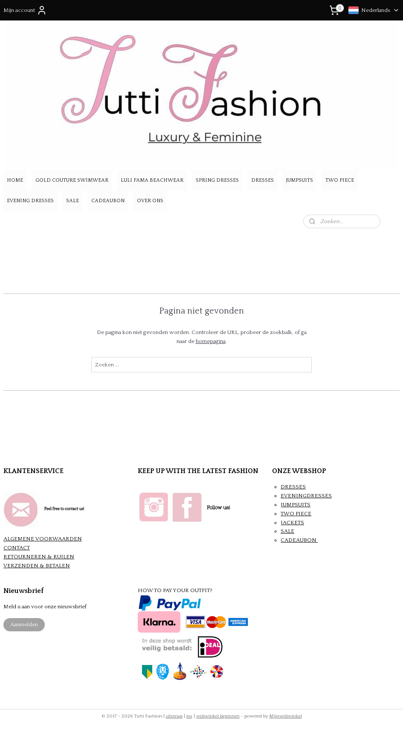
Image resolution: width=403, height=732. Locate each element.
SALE (72, 200)
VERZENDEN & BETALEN (36, 566)
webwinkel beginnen (218, 716)
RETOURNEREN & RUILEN (38, 557)
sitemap (174, 716)
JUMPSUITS (299, 180)
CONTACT (16, 548)
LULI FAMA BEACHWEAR (152, 180)
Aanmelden (24, 624)
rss (189, 716)
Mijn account (25, 10)
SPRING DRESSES (217, 180)
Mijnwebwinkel (286, 716)
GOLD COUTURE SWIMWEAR (71, 180)
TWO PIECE (339, 180)
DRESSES (262, 180)
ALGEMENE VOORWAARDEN (42, 539)
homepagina (211, 341)
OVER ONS (150, 200)
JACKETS (292, 523)
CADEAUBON (108, 200)
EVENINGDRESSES (306, 496)
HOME (15, 180)
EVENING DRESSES (30, 200)
